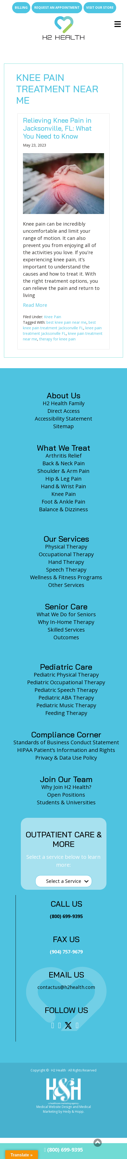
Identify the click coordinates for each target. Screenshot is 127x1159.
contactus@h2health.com (66, 987)
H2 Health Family (64, 403)
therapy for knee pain (57, 338)
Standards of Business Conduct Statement (66, 742)
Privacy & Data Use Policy (66, 757)
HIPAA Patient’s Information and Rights (66, 750)
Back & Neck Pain (63, 463)
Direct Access (63, 410)
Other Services (66, 584)
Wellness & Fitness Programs (66, 577)
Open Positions (66, 794)
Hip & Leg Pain (63, 478)
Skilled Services (66, 629)
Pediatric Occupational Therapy (66, 682)
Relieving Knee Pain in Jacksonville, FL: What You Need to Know (57, 128)
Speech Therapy (66, 569)
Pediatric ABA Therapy (66, 697)
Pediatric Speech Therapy (66, 689)
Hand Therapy (66, 561)
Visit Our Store (100, 7)
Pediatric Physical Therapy (66, 674)
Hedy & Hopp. (73, 1111)
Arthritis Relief (64, 455)
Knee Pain (52, 316)
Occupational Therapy (66, 554)
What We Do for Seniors (66, 614)
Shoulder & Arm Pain (63, 470)
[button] (98, 1142)
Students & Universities (66, 802)
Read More (35, 305)
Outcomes (66, 637)
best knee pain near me (66, 322)
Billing (21, 7)
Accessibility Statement (63, 418)
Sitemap (63, 426)
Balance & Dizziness (63, 509)
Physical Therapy (66, 546)
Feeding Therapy (66, 713)
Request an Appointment (57, 7)
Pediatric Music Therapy (66, 705)
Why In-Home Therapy (66, 622)
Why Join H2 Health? (66, 787)
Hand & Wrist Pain (63, 486)
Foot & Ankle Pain (63, 501)
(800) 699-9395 (63, 1149)
